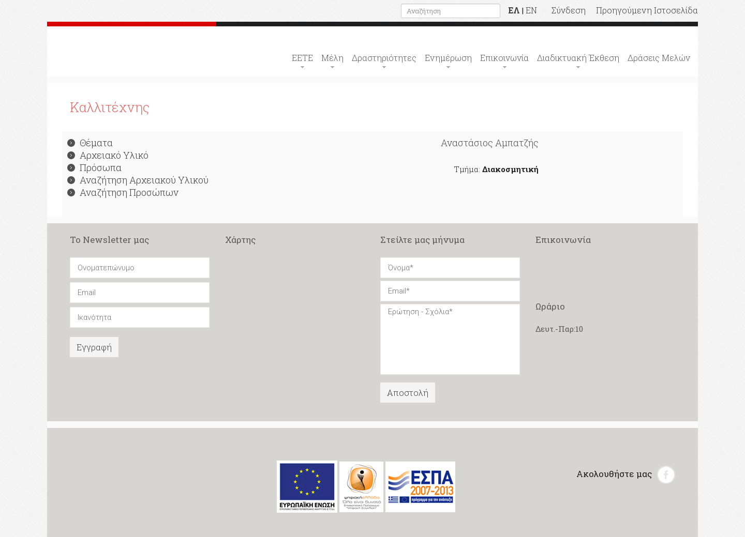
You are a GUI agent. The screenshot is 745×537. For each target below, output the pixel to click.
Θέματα (90, 142)
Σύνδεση (569, 10)
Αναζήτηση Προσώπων (122, 192)
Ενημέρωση (448, 57)
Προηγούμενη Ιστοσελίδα (647, 10)
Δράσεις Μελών (659, 57)
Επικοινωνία (504, 57)
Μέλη (332, 57)
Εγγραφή (94, 347)
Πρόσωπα (94, 167)
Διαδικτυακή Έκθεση (578, 57)
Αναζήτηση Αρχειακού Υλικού (137, 180)
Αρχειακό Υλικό (107, 155)
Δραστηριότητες (384, 57)
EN (531, 10)
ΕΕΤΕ (302, 57)
